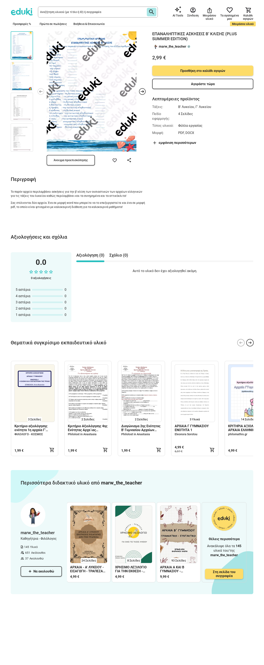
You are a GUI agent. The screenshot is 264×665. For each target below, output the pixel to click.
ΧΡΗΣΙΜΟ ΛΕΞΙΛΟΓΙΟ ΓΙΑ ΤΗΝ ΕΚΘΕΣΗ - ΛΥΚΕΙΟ (131, 569)
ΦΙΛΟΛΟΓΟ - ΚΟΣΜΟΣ (28, 434)
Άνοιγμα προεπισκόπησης (71, 160)
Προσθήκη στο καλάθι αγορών (202, 71)
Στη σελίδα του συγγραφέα (224, 574)
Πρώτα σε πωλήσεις (53, 24)
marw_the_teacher (172, 46)
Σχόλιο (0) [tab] (118, 255)
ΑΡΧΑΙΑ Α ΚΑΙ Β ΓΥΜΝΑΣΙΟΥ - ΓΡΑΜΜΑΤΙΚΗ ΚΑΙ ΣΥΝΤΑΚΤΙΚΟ (174, 569)
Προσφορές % (22, 24)
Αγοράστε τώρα (203, 84)
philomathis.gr (237, 434)
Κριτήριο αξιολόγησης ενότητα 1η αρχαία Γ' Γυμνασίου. (30, 428)
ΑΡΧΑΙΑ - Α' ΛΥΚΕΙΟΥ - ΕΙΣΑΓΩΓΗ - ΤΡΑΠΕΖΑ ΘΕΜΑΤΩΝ (87, 569)
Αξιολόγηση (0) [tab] (90, 255)
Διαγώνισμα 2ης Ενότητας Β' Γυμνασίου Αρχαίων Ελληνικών (140, 428)
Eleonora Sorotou (186, 434)
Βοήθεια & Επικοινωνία (89, 24)
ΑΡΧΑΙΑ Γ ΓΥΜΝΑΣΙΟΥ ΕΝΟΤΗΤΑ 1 (192, 428)
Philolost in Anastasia (82, 434)
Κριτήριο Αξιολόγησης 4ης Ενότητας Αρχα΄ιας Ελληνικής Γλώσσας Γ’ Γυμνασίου (87, 428)
